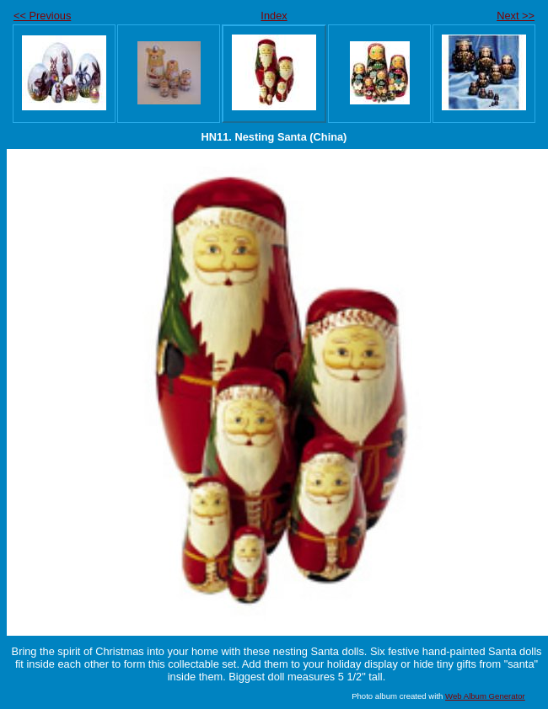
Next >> (516, 15)
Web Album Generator (485, 696)
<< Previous (42, 15)
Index (274, 15)
